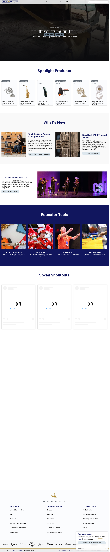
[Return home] (10, 2)
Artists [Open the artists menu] (58, 1)
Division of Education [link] (54, 528)
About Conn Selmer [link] (17, 510)
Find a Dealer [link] (87, 510)
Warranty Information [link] (90, 519)
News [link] (85, 528)
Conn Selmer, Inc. (17, 550)
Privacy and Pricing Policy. (66, 550)
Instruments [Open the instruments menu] (39, 1)
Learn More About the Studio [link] (39, 154)
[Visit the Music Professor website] (13, 236)
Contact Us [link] (14, 532)
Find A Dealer (67, 1)
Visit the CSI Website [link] (10, 191)
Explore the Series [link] (91, 153)
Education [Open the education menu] (50, 1)
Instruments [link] (51, 514)
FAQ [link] (11, 514)
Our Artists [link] (50, 523)
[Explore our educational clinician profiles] (67, 236)
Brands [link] (49, 510)
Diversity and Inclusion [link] (18, 523)
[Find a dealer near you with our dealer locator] (94, 236)
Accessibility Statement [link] (18, 528)
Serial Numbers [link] (88, 523)
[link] (9, 92)
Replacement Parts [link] (89, 514)
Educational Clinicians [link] (54, 532)
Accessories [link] (51, 519)
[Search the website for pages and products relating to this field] (98, 2)
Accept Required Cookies (92, 543)
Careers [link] (13, 519)
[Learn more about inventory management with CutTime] (40, 236)
